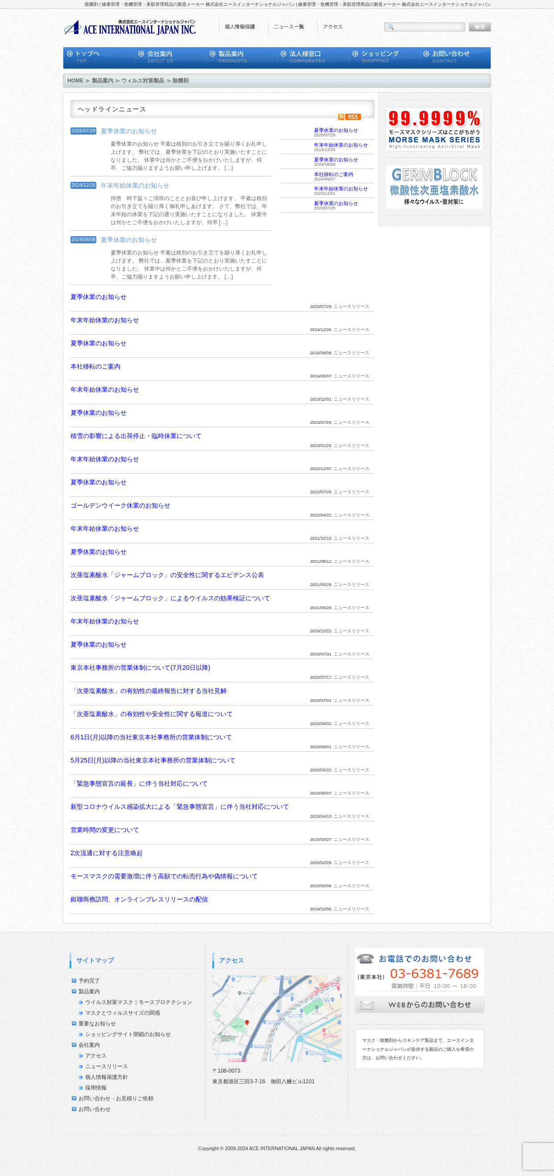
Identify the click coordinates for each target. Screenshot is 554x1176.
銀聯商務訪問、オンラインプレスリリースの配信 (139, 899)
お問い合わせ (95, 1109)
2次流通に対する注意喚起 (106, 852)
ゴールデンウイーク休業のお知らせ (120, 505)
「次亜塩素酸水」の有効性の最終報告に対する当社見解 (148, 690)
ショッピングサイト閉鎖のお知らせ (128, 1034)
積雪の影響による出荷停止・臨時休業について (136, 435)
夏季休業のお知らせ (129, 131)
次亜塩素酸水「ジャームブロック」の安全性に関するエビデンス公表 (167, 574)
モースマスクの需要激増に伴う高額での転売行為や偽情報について (164, 876)
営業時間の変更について (104, 829)
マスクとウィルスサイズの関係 (122, 1013)
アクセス (96, 1056)
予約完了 (89, 981)
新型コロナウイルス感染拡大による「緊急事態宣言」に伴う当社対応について (179, 806)
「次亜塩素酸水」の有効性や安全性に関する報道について (151, 713)
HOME (75, 81)
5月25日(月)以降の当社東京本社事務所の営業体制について (153, 760)
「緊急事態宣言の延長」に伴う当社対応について (139, 783)
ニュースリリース (106, 1066)
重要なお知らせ (97, 1023)
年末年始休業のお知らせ (135, 185)
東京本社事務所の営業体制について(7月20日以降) (140, 667)
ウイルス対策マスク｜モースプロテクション (138, 1002)
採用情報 (96, 1088)
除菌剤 (181, 81)
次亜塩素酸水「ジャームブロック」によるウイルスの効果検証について (170, 598)
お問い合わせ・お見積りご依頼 (116, 1098)
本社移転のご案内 (333, 174)
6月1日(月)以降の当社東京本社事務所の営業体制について (151, 737)
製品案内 (102, 81)
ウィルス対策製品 (142, 81)
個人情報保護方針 (106, 1077)
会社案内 (89, 1045)
